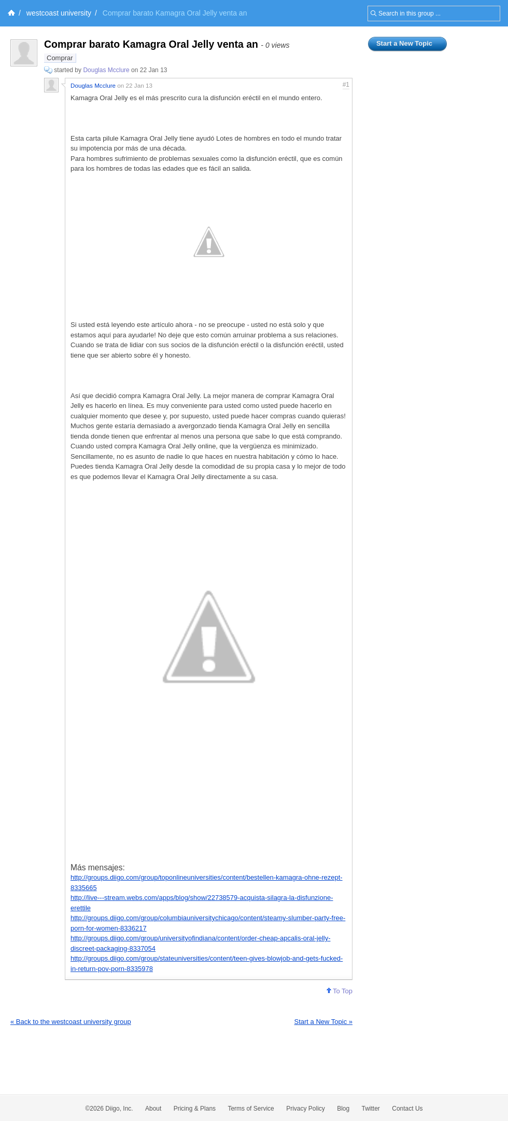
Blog (343, 1108)
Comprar (60, 58)
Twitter (371, 1108)
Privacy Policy (305, 1108)
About (153, 1108)
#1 (346, 84)
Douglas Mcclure (106, 70)
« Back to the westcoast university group (70, 1022)
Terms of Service (251, 1108)
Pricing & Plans (195, 1108)
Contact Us (407, 1108)
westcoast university (58, 13)
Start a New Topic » (323, 1022)
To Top (339, 991)
